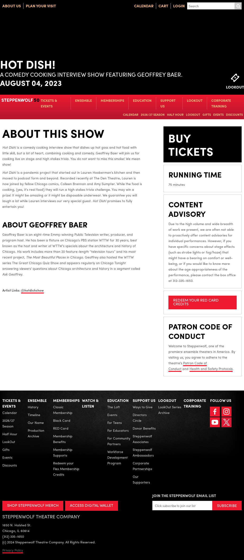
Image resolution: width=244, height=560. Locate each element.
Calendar (144, 6)
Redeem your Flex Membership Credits (66, 469)
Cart (163, 6)
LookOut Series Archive (169, 409)
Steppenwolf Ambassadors (143, 452)
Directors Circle (140, 417)
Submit (238, 5)
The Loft (113, 406)
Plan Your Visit (41, 6)
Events (218, 114)
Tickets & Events (49, 103)
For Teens (114, 422)
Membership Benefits (62, 439)
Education (142, 100)
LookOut (195, 100)
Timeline (34, 414)
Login (179, 6)
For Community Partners (118, 441)
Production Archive (36, 433)
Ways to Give (143, 406)
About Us (11, 6)
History (33, 406)
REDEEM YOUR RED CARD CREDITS (196, 302)
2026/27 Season (153, 114)
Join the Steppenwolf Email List (184, 495)
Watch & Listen (90, 403)
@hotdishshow (32, 290)
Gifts (207, 114)
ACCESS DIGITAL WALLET (91, 505)
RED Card (60, 428)
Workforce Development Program (117, 457)
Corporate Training (221, 103)
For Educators (118, 430)
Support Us (168, 103)
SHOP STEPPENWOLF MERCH (33, 505)
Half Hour (175, 114)
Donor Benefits (144, 428)
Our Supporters (141, 479)
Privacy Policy (12, 550)
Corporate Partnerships (142, 466)
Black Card (61, 420)
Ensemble (83, 100)
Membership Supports (62, 452)
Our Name (36, 422)
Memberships (112, 100)
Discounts (234, 114)
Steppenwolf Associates (142, 439)
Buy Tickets (190, 144)
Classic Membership (62, 409)
